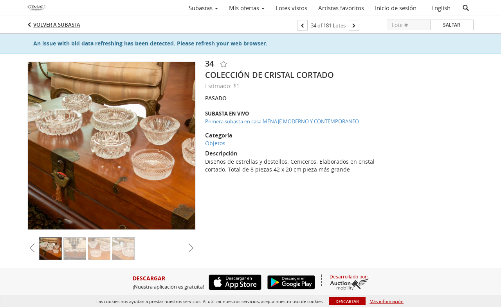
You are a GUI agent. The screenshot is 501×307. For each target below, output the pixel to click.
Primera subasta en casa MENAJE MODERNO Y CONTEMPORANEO (282, 121)
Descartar (347, 301)
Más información (386, 301)
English (441, 8)
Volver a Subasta (56, 24)
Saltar (451, 25)
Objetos (215, 143)
